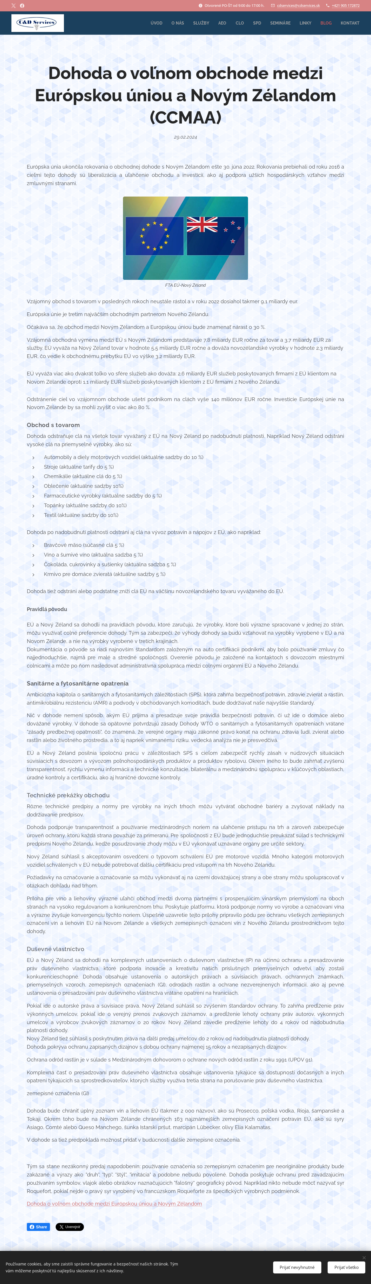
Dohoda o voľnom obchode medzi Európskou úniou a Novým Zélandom (114, 1204)
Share (38, 1227)
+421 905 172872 (346, 5)
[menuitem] (150, 23)
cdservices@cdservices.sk (298, 5)
